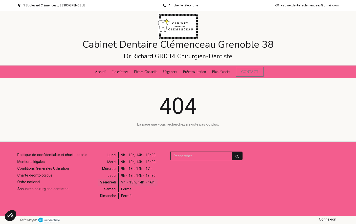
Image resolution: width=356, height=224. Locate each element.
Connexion (327, 219)
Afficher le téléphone (183, 5)
